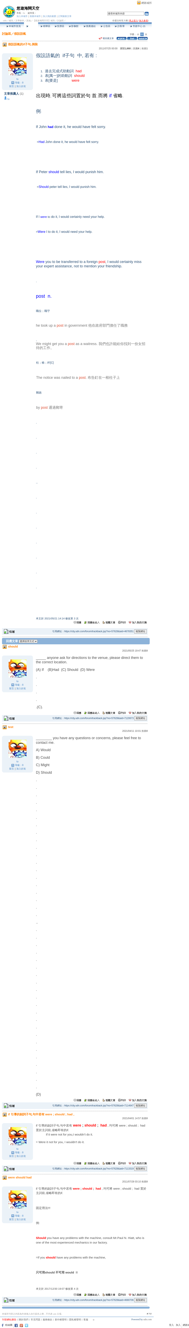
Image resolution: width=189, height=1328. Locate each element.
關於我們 (23, 1319)
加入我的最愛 (49, 16)
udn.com (147, 1319)
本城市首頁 (13, 26)
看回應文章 (106, 38)
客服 (85, 1319)
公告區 (105, 26)
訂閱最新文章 (64, 16)
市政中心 (137, 26)
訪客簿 (119, 26)
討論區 (31, 26)
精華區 (45, 26)
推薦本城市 (35, 16)
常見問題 (35, 1319)
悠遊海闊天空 (28, 8)
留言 (11, 86)
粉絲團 (8, 1325)
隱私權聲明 (75, 1319)
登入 (171, 1325)
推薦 (145, 48)
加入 (178, 1325)
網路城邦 (146, 2)
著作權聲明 (61, 1319)
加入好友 (21, 86)
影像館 (73, 26)
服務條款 (47, 1319)
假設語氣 (20, 33)
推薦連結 (89, 26)
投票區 (59, 26)
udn (5, 20)
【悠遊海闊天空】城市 (44, 20)
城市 (11, 20)
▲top (149, 1313)
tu (24, 13)
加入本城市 (22, 16)
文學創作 (19, 20)
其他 (28, 20)
